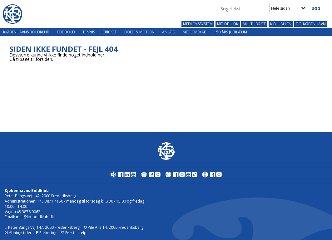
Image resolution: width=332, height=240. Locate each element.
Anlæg (168, 32)
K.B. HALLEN (280, 24)
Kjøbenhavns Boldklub (26, 32)
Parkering (46, 232)
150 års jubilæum (230, 32)
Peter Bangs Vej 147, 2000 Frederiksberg (42, 227)
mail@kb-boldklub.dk (35, 216)
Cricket (109, 32)
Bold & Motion (139, 32)
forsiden (44, 59)
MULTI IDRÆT (254, 24)
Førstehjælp (74, 232)
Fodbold (66, 32)
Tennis (88, 32)
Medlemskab (194, 32)
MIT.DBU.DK (227, 24)
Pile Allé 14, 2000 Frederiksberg (113, 227)
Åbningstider (18, 232)
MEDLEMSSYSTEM (198, 24)
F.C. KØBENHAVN (311, 24)
